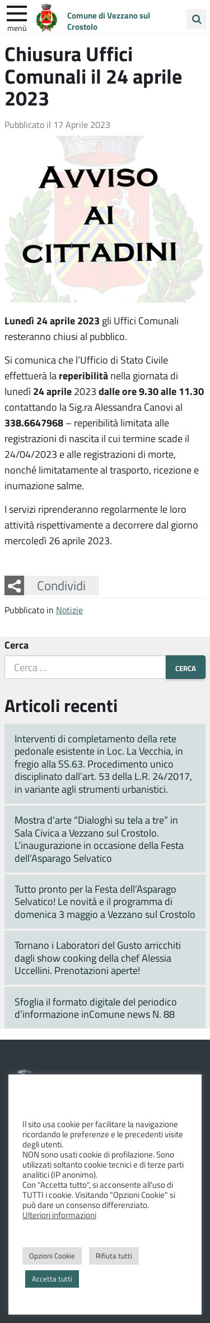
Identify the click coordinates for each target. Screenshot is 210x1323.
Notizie (69, 609)
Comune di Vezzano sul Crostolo (108, 21)
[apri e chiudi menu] (17, 12)
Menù (16, 27)
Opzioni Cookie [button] (52, 1256)
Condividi (61, 585)
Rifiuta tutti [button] (114, 1256)
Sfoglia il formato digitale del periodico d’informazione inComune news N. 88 (96, 1008)
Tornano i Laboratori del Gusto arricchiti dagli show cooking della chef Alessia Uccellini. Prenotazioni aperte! (98, 957)
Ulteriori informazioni (59, 1214)
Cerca (16, 644)
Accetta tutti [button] (52, 1279)
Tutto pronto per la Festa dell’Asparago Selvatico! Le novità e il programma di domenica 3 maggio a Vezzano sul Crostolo (105, 901)
